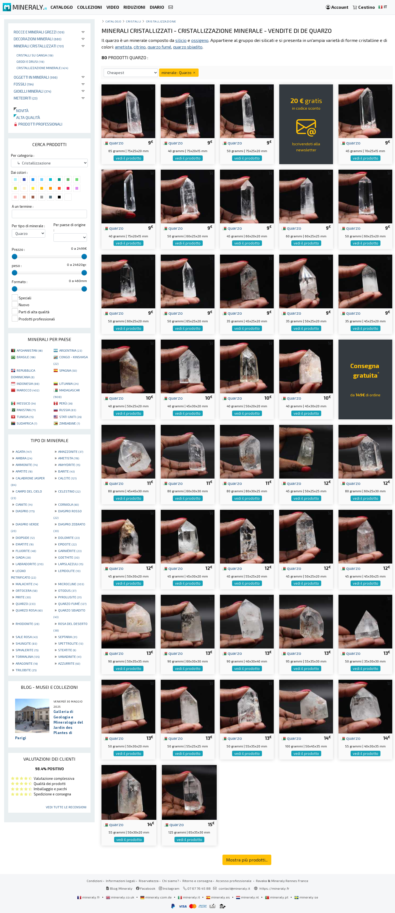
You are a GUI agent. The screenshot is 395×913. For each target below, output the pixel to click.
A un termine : (22, 206)
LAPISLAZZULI (70, 564)
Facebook (145, 888)
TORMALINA (28, 656)
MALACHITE (27, 584)
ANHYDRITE (69, 465)
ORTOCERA (26, 590)
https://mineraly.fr (274, 888)
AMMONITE (27, 465)
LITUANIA (68, 383)
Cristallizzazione (161, 21)
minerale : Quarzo (179, 72)
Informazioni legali (120, 881)
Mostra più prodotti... (247, 859)
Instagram (169, 888)
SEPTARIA (67, 637)
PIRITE (23, 597)
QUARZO (25, 603)
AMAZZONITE (70, 451)
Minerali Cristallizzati (39, 46)
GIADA (23, 557)
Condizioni (94, 881)
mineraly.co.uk (120, 897)
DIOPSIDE (25, 537)
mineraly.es (218, 897)
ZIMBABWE (69, 423)
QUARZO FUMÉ (72, 603)
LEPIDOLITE (69, 571)
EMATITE (24, 544)
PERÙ (65, 403)
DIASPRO (25, 511)
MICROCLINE (71, 584)
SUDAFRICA (27, 423)
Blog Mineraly (119, 888)
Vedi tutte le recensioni (66, 807)
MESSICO (26, 403)
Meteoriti (26, 98)
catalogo (113, 21)
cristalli (133, 21)
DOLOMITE (69, 537)
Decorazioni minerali (37, 38)
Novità (21, 110)
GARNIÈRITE (69, 551)
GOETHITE (68, 557)
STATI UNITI (70, 417)
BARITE (66, 471)
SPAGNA (68, 370)
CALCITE (67, 478)
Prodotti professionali (38, 124)
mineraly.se (306, 897)
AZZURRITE (69, 663)
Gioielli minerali (32, 91)
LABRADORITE (29, 564)
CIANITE (24, 504)
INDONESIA (28, 383)
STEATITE (67, 650)
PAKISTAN (26, 410)
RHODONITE (27, 623)
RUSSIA (67, 410)
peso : (17, 265)
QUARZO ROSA (29, 610)
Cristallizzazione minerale (42, 68)
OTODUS (67, 590)
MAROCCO (28, 390)
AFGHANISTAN (30, 350)
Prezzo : (18, 249)
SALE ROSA (27, 637)
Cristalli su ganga (34, 55)
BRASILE (26, 357)
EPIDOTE (67, 544)
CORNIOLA (68, 504)
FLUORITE (26, 551)
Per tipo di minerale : (28, 226)
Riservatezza (149, 881)
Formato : (19, 282)
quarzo (113, 142)
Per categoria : (22, 155)
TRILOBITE (26, 670)
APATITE (24, 471)
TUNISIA (25, 417)
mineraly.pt (277, 897)
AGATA (24, 451)
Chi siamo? (170, 881)
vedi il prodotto (128, 158)
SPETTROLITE (70, 643)
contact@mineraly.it (234, 888)
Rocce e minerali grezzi (39, 32)
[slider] (14, 256)
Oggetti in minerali (36, 77)
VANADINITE (69, 656)
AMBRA (24, 458)
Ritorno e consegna (197, 881)
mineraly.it (189, 897)
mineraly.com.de (156, 897)
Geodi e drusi (30, 61)
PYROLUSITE (69, 597)
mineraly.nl (248, 897)
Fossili (24, 84)
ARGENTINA (70, 350)
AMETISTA (68, 458)
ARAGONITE (27, 663)
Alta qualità (27, 117)
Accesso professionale (234, 881)
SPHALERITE (27, 650)
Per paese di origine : (69, 227)
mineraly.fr (89, 897)
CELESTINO (69, 491)
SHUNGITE (26, 643)
